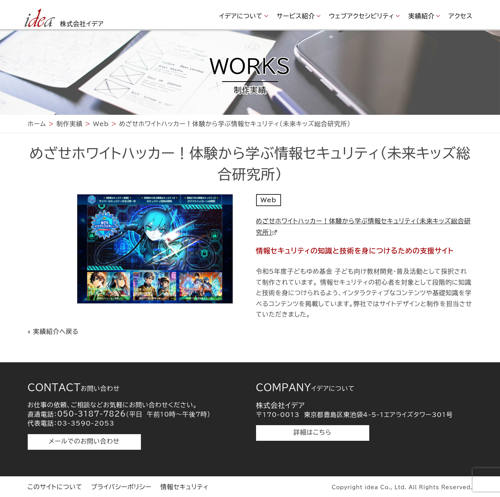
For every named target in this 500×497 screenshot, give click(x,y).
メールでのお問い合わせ (84, 441)
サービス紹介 (296, 16)
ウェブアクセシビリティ (361, 16)
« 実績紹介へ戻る (53, 331)
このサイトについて (55, 487)
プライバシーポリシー (121, 487)
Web (268, 200)
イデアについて (241, 16)
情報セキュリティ (184, 487)
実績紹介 (421, 16)
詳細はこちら (312, 432)
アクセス (460, 16)
